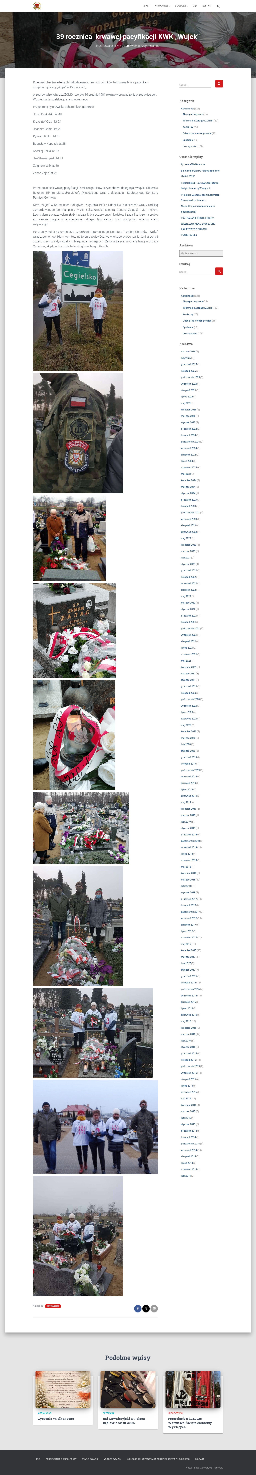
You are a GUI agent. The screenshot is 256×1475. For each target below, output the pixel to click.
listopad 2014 (188, 1137)
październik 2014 (190, 1143)
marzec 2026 (188, 351)
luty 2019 (186, 821)
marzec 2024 (188, 487)
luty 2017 (186, 963)
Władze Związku (112, 1459)
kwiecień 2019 (188, 808)
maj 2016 (186, 1021)
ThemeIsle (217, 1467)
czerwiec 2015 (189, 1092)
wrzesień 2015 (189, 1073)
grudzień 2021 (189, 615)
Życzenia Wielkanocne (193, 164)
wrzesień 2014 (189, 1150)
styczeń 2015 (188, 1124)
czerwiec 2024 (189, 467)
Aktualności (162, 6)
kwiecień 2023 (188, 544)
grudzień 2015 (189, 1053)
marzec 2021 (188, 673)
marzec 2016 (188, 1034)
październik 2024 (190, 441)
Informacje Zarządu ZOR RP (198, 120)
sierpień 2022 (188, 589)
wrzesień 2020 (189, 705)
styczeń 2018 (188, 892)
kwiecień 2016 (188, 1027)
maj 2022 (186, 596)
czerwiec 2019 (189, 796)
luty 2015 (186, 1118)
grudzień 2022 (189, 570)
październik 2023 (190, 512)
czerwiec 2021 (189, 654)
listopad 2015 (188, 1060)
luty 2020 (186, 744)
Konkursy (188, 127)
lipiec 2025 (187, 396)
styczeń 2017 (188, 969)
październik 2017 (190, 912)
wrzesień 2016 (189, 995)
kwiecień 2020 (188, 731)
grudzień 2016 (189, 976)
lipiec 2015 (187, 1085)
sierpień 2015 (188, 1079)
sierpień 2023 (188, 525)
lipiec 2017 (187, 931)
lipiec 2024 (187, 461)
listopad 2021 (188, 622)
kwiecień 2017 (188, 950)
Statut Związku (90, 1459)
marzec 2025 (188, 416)
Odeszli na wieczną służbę (197, 133)
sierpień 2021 (188, 641)
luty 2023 (186, 557)
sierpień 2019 (188, 783)
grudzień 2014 (189, 1130)
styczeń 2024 (188, 493)
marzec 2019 (188, 815)
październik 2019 (190, 770)
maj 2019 (186, 802)
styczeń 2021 (188, 680)
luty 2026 (186, 358)
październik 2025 (190, 377)
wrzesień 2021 (189, 635)
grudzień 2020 (189, 686)
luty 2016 (186, 1040)
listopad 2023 (188, 506)
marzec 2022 (188, 602)
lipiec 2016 (187, 1008)
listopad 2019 (188, 763)
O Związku (181, 6)
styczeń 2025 (188, 422)
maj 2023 (186, 538)
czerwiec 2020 (189, 718)
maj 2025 (186, 403)
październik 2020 (190, 699)
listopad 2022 (188, 577)
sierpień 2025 (188, 390)
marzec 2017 (188, 957)
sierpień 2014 (188, 1156)
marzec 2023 (188, 551)
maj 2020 (186, 725)
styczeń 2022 (188, 609)
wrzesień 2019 (189, 776)
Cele (38, 1459)
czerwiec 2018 (189, 860)
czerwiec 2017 (189, 937)
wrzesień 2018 (189, 847)
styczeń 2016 (188, 1047)
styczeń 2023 (188, 564)
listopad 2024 (188, 435)
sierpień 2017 (188, 924)
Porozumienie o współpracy (61, 1459)
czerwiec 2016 (189, 1014)
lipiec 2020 (187, 712)
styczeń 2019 (188, 828)
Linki (195, 6)
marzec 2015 (188, 1111)
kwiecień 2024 (188, 480)
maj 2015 (186, 1098)
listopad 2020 (188, 693)
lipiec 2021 (187, 647)
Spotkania (188, 139)
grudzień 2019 (189, 757)
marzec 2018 (188, 879)
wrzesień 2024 (189, 448)
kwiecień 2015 (188, 1105)
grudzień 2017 (189, 899)
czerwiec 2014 (189, 1169)
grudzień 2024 (189, 428)
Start (147, 6)
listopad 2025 (188, 371)
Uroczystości (190, 146)
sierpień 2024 (188, 454)
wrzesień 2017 (189, 918)
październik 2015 (190, 1066)
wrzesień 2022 (189, 583)
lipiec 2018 (187, 853)
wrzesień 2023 (189, 519)
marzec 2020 (188, 738)
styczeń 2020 (188, 751)
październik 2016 (190, 989)
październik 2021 (190, 628)
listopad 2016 (188, 982)
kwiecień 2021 (188, 667)
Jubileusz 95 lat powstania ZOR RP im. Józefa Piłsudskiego (158, 1459)
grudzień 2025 (189, 364)
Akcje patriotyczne (193, 114)
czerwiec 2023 (189, 532)
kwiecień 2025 (188, 409)
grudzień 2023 (189, 499)
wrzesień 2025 (189, 383)
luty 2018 (186, 886)
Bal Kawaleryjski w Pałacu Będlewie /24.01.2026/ (124, 1421)
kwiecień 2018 (188, 873)
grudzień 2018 (189, 834)
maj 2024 (186, 474)
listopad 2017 (188, 905)
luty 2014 (186, 1175)
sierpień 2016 (188, 1002)
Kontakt (206, 6)
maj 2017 (186, 944)
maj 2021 (186, 660)
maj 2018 (186, 866)
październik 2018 (190, 841)
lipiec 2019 (187, 789)
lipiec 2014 (187, 1163)
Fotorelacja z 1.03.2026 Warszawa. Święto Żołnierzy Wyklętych (190, 1423)
